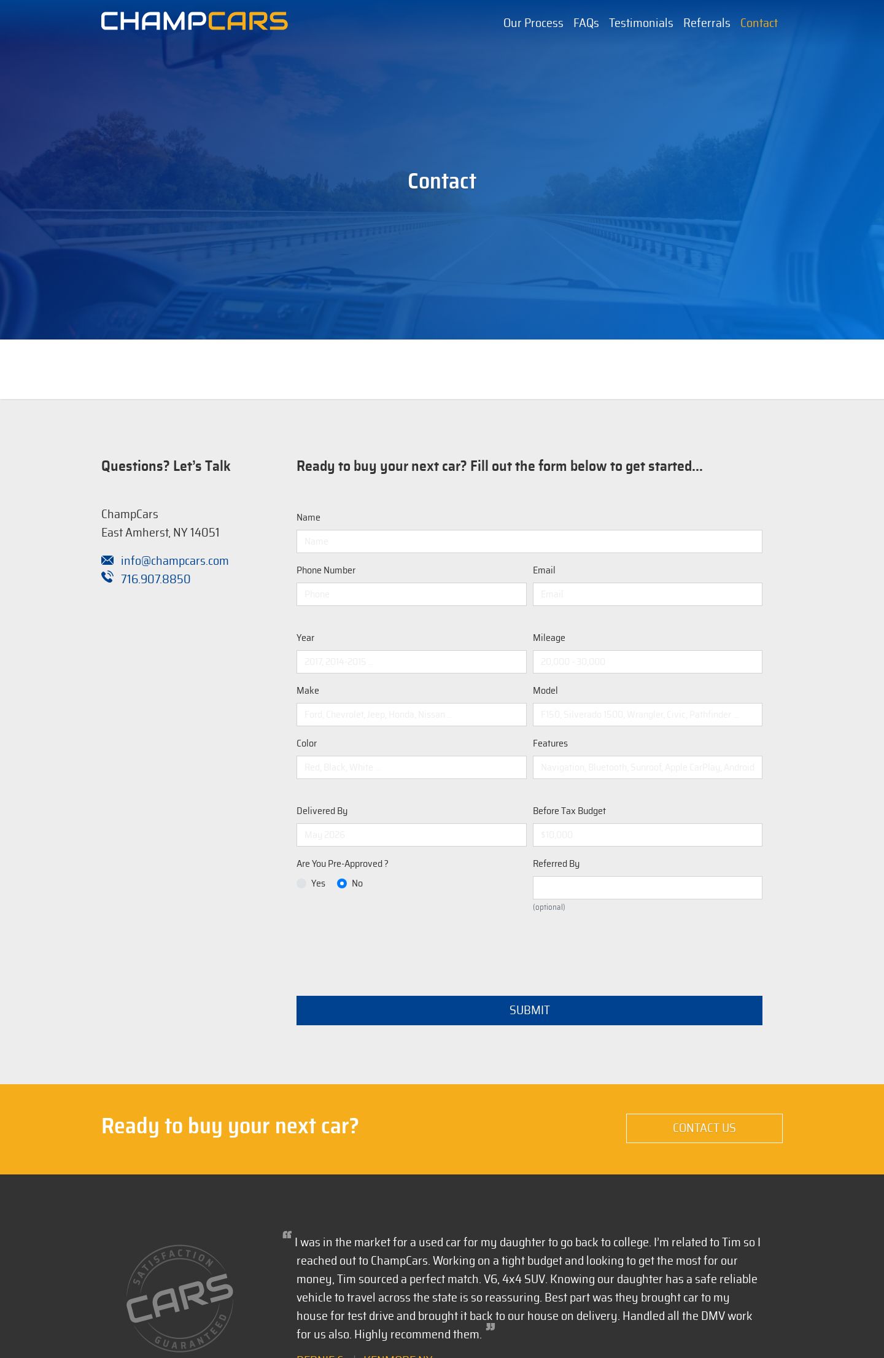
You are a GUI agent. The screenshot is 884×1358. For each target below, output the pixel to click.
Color (307, 743)
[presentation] (390, 947)
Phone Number (326, 570)
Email (544, 570)
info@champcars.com (165, 561)
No (357, 883)
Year (305, 638)
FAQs (586, 23)
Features (550, 743)
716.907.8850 (146, 579)
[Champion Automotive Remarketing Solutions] (194, 24)
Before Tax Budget (569, 811)
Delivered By (322, 811)
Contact (759, 23)
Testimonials (641, 23)
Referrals (707, 23)
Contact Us (704, 1128)
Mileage (549, 638)
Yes (318, 883)
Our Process (533, 23)
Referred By (556, 864)
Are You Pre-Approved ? (343, 864)
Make (308, 691)
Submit (530, 1010)
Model (545, 691)
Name (308, 517)
